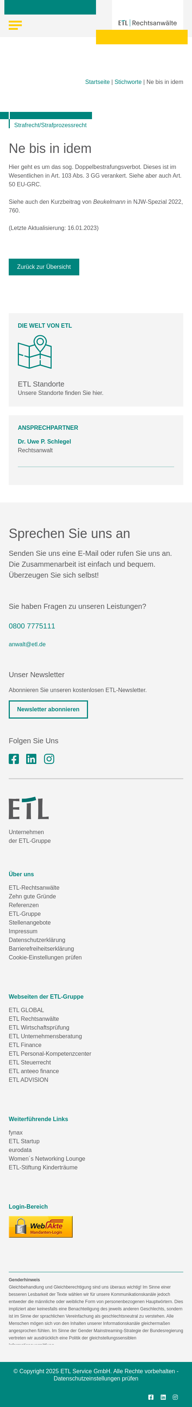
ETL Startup (24, 1141)
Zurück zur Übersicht (44, 267)
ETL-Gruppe (25, 914)
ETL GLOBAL (26, 1010)
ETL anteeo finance (34, 1071)
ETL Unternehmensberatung (45, 1036)
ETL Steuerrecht (30, 1062)
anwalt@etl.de (27, 644)
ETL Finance (25, 1045)
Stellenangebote (30, 922)
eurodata (20, 1150)
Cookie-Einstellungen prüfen (45, 957)
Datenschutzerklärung (37, 940)
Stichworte (128, 82)
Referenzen (24, 905)
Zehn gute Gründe (32, 896)
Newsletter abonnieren (48, 709)
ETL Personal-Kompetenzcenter (50, 1054)
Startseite (97, 82)
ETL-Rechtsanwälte (34, 888)
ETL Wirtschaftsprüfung (39, 1027)
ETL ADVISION (28, 1080)
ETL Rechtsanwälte (34, 1019)
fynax (16, 1132)
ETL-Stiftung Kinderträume (43, 1167)
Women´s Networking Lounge (47, 1159)
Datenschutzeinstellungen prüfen (95, 1378)
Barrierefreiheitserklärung (41, 949)
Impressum (23, 931)
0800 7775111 (32, 626)
